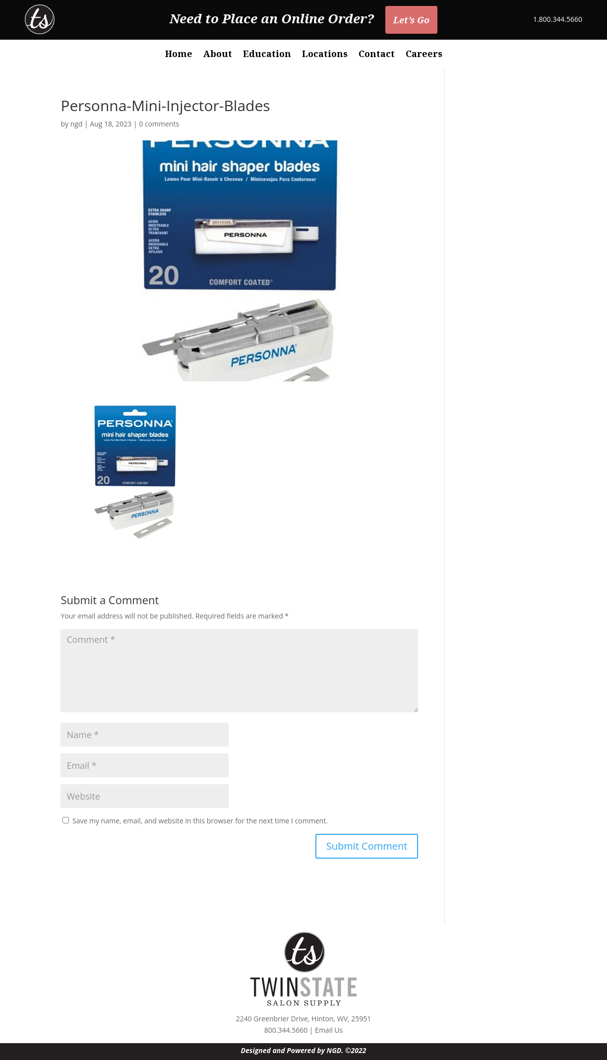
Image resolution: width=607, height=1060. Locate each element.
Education (267, 55)
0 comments (159, 123)
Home (178, 55)
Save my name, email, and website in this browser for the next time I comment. (200, 820)
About (217, 55)
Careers (424, 55)
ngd (76, 123)
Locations (325, 55)
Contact (377, 55)
